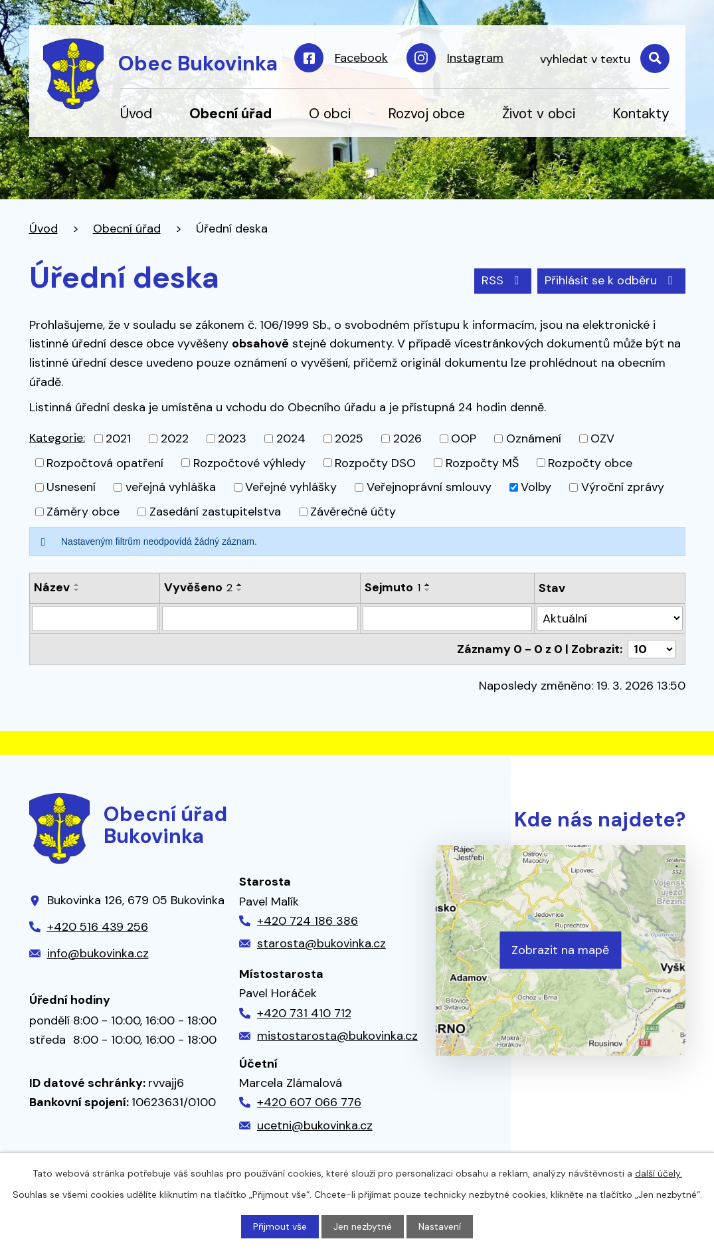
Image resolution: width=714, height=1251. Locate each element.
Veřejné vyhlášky (291, 487)
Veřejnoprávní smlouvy (429, 487)
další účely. (658, 1173)
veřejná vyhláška (171, 487)
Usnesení (71, 487)
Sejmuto (392, 587)
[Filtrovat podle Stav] (610, 618)
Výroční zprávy (622, 487)
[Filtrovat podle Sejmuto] (447, 618)
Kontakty (640, 113)
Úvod (136, 113)
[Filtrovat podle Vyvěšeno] (260, 618)
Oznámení (533, 438)
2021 (118, 438)
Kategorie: (57, 438)
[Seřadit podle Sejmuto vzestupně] (427, 584)
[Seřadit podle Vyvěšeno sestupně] (239, 590)
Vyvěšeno (198, 587)
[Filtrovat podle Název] (95, 618)
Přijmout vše (280, 1226)
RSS (503, 280)
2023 (232, 438)
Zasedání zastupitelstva (215, 512)
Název (52, 587)
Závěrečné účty (353, 512)
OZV (602, 438)
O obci (330, 113)
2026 (407, 438)
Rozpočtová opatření (104, 462)
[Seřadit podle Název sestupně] (77, 590)
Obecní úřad (230, 113)
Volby (536, 487)
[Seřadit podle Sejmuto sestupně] (427, 590)
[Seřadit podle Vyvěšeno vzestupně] (239, 584)
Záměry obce (83, 512)
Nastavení (439, 1226)
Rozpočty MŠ (482, 462)
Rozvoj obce (426, 113)
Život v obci (538, 113)
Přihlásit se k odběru (611, 280)
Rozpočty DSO (375, 462)
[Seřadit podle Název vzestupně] (77, 584)
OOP (463, 438)
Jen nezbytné (362, 1226)
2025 (349, 438)
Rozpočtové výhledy (249, 462)
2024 (291, 438)
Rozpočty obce (590, 462)
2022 (175, 438)
